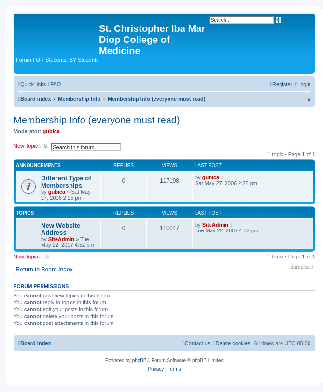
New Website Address (60, 229)
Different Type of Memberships (66, 182)
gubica (51, 131)
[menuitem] (54, 84)
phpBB (139, 360)
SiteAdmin (61, 239)
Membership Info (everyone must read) (97, 120)
